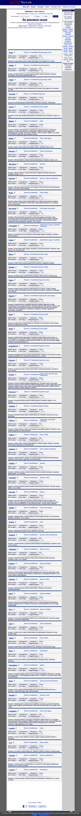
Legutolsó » (42, 806)
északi (42, 65)
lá (18, 733)
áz (29, 198)
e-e (42, 301)
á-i (42, 126)
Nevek (47, 7)
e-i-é (42, 319)
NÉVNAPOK (68, 69)
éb (19, 259)
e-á (42, 156)
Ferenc (71, 54)
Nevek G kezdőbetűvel (31, 420)
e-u (42, 584)
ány (29, 716)
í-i (41, 614)
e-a (42, 365)
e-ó (42, 686)
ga (19, 425)
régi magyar (43, 52)
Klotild (13, 695)
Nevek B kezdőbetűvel (31, 121)
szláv (41, 728)
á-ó (42, 733)
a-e (42, 99)
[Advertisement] (34, 39)
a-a (42, 57)
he (19, 568)
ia (28, 245)
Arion (12, 107)
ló (28, 733)
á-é (42, 629)
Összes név (33, 13)
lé (18, 760)
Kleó (12, 681)
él (28, 319)
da (19, 245)
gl (18, 527)
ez (18, 411)
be (19, 156)
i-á (41, 513)
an (19, 99)
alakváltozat (48, 151)
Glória (13, 522)
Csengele (14, 226)
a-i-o (42, 112)
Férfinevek (42, 13)
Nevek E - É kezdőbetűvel (32, 254)
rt (28, 468)
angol (46, 254)
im (28, 272)
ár (28, 85)
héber (42, 192)
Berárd (13, 151)
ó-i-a (42, 527)
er (18, 365)
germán (46, 65)
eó (28, 686)
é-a (42, 599)
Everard (13, 392)
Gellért (13, 464)
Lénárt (13, 770)
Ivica (69, 45)
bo (19, 198)
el (18, 319)
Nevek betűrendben (22, 13)
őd (28, 334)
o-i (41, 700)
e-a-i (42, 272)
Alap (12, 53)
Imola (70, 58)
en (29, 259)
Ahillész (70, 29)
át (28, 183)
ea (28, 656)
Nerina (70, 50)
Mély (40, 56)
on (28, 112)
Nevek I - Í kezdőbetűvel (31, 609)
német (47, 280)
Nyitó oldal (26, 7)
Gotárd (13, 535)
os (29, 425)
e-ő (42, 334)
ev (19, 380)
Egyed (13, 296)
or (28, 143)
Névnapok (41, 7)
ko (19, 716)
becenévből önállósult (51, 681)
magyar (47, 178)
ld (28, 700)
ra (28, 599)
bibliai (46, 192)
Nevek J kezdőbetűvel (30, 623)
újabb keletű (44, 225)
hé (19, 599)
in (28, 380)
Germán (70, 36)
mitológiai (47, 563)
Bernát (13, 179)
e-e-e (43, 231)
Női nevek (50, 13)
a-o (42, 425)
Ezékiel (13, 406)
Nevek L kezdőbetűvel (31, 728)
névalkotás (56, 225)
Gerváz (13, 492)
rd (28, 156)
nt (28, 126)
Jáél (12, 624)
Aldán (12, 66)
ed (29, 301)
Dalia (12, 240)
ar (18, 112)
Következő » (32, 806)
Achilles (68, 26)
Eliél (12, 315)
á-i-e (42, 454)
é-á (42, 760)
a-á (42, 70)
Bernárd (13, 164)
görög (46, 106)
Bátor (12, 139)
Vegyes (41, 97)
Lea (11, 743)
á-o (42, 143)
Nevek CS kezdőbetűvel (31, 225)
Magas (41, 229)
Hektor (13, 564)
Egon (12, 280)
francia (42, 151)
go (19, 540)
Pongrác (69, 17)
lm (29, 99)
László (13, 728)
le (29, 231)
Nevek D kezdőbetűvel (31, 240)
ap (28, 57)
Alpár (12, 80)
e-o (43, 285)
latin (41, 121)
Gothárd (13, 549)
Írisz (12, 610)
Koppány (14, 711)
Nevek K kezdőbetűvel (31, 650)
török (49, 52)
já (18, 629)
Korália (71, 46)
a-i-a (42, 245)
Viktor (71, 51)
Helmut (13, 579)
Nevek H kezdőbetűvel (31, 563)
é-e (42, 259)
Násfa (70, 48)
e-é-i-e (43, 411)
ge (19, 468)
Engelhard (14, 346)
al (18, 57)
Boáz (12, 193)
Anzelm (13, 94)
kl (18, 656)
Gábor (13, 435)
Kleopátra (14, 665)
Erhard (13, 360)
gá (19, 440)
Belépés (33, 7)
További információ (44, 815)
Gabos (13, 421)
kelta (55, 373)
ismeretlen (43, 226)
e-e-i (42, 380)
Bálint (12, 121)
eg (19, 285)
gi (18, 513)
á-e (42, 643)
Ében (12, 254)
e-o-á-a (43, 670)
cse (19, 231)
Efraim (13, 267)
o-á (42, 198)
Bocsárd (14, 209)
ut (28, 584)
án (28, 70)
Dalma (70, 31)
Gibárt (13, 508)
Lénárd (13, 756)
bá (19, 126)
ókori (41, 106)
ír (18, 614)
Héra (12, 594)
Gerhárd (13, 478)
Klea (12, 651)
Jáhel (12, 638)
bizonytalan (51, 208)
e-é (42, 468)
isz (28, 614)
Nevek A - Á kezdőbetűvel (32, 52)
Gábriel (13, 449)
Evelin (13, 375)
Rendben (34, 815)
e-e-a (42, 351)
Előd (12, 329)
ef (18, 272)
